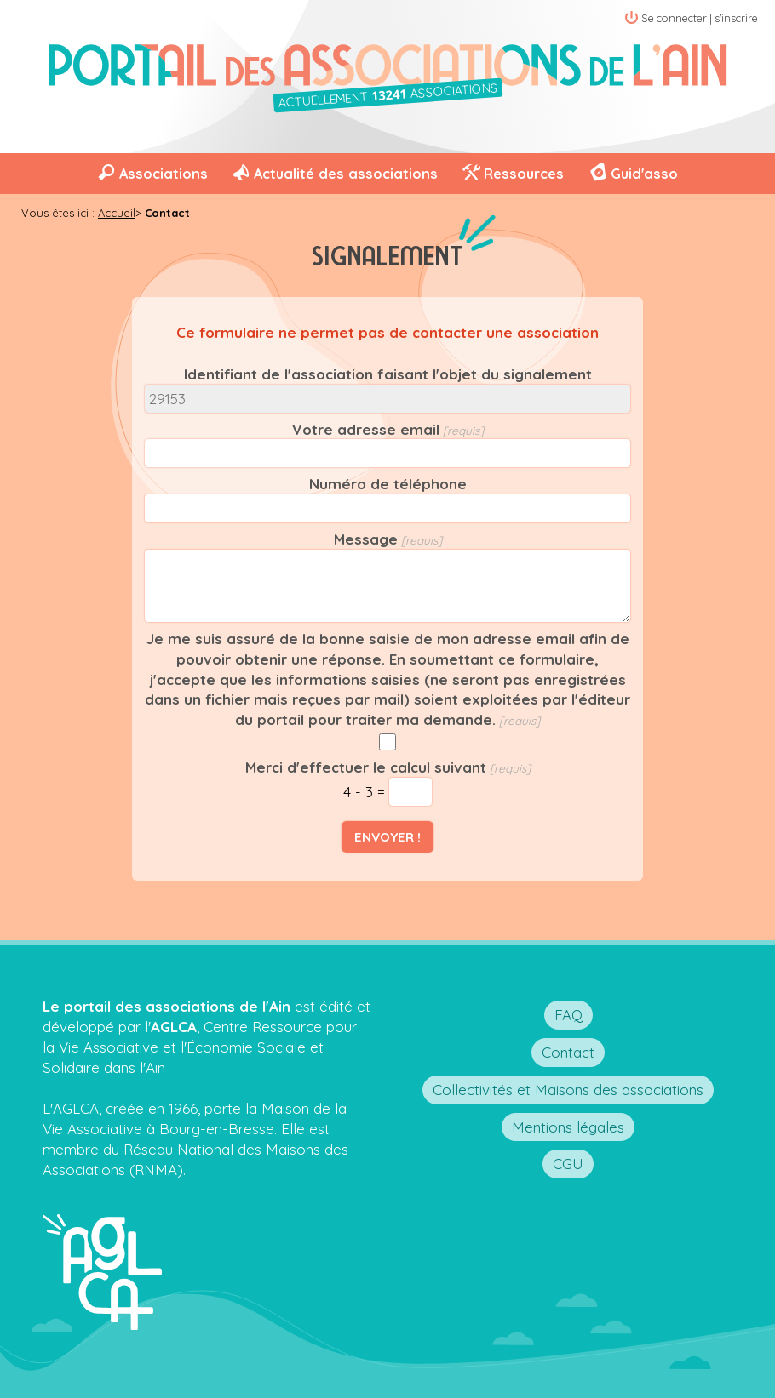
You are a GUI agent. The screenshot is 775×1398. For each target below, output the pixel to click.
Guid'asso (644, 173)
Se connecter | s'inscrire (699, 18)
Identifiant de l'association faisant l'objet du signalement (388, 374)
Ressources (524, 173)
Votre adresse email (365, 429)
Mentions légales (568, 1127)
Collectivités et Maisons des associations (568, 1089)
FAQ (568, 1015)
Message (366, 539)
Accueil (116, 213)
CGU (568, 1164)
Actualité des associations (346, 173)
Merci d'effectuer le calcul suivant (365, 767)
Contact (568, 1052)
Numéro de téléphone (388, 484)
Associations (163, 173)
